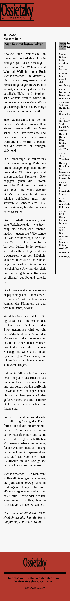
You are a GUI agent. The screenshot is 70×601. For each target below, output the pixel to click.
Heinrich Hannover (64, 141)
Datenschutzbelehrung (43, 578)
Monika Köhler (63, 217)
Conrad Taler (64, 156)
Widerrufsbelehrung (28, 581)
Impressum (16, 578)
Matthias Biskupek (63, 61)
